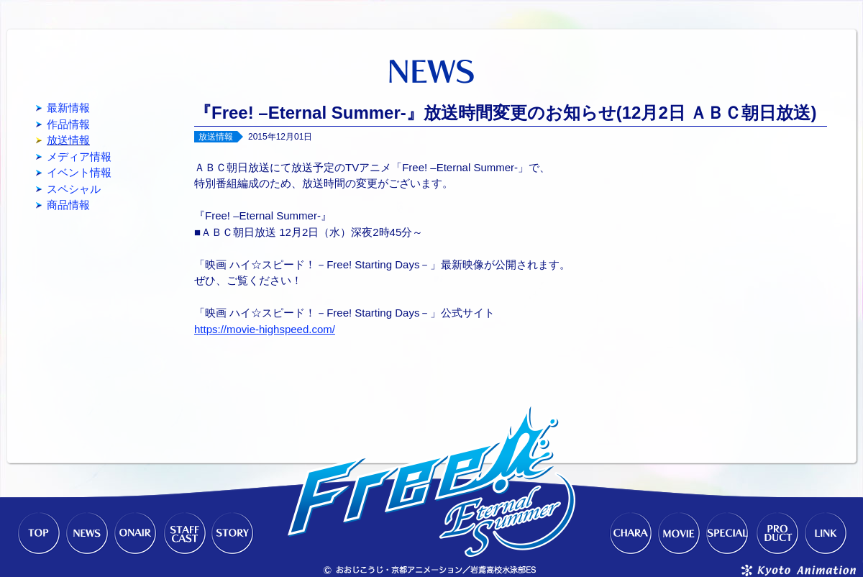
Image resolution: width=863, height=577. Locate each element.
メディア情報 (79, 156)
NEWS (86, 534)
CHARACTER (630, 534)
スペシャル (74, 189)
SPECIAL (728, 534)
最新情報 (68, 107)
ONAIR (135, 534)
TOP (37, 534)
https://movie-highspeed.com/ (264, 329)
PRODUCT (777, 534)
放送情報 (68, 140)
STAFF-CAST (184, 534)
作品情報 (68, 124)
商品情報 (68, 205)
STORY (233, 534)
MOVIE (679, 534)
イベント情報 (79, 172)
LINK (826, 534)
